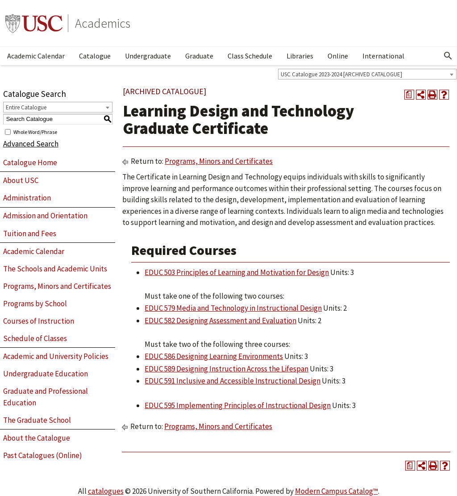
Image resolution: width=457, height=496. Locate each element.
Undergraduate (148, 55)
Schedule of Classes (35, 338)
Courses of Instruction (38, 321)
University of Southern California (33, 23)
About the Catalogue (36, 438)
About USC (20, 180)
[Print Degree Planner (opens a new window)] (409, 95)
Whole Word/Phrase (35, 131)
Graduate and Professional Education (45, 397)
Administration (27, 198)
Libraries (300, 55)
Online (338, 55)
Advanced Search (30, 144)
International (383, 55)
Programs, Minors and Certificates (57, 286)
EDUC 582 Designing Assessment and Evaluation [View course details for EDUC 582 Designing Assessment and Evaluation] (220, 320)
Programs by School (35, 303)
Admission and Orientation (45, 216)
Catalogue (95, 55)
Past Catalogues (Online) (42, 455)
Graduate (199, 55)
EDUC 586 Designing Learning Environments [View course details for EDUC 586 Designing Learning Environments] (214, 356)
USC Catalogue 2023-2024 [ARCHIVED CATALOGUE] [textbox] (341, 74)
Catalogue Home (30, 162)
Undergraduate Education (45, 374)
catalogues (106, 491)
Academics (102, 23)
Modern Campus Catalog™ (336, 491)
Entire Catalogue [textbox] (26, 107)
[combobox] (367, 74)
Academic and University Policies (55, 356)
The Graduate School (37, 420)
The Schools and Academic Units (55, 269)
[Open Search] (448, 56)
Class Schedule (250, 55)
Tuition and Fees (29, 233)
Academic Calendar (36, 55)
